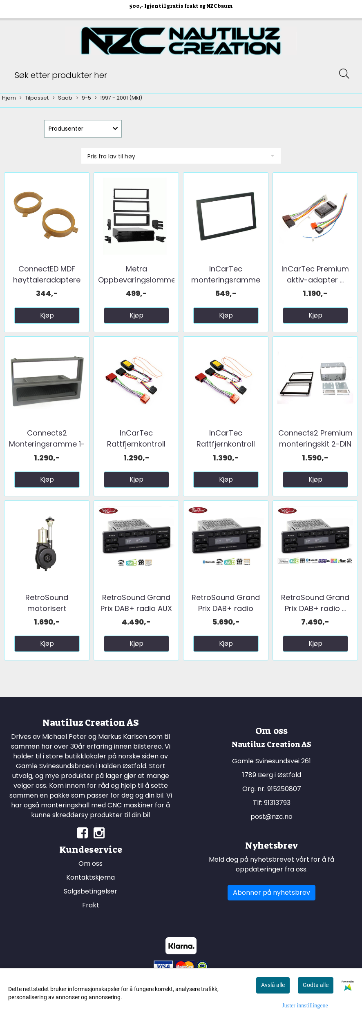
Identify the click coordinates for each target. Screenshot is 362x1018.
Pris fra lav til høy (111, 156)
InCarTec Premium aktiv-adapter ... (315, 274)
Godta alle (315, 985)
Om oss (90, 863)
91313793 (277, 802)
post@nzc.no (271, 816)
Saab (62, 98)
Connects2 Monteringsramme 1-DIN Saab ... (47, 444)
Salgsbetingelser (90, 891)
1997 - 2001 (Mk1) (118, 98)
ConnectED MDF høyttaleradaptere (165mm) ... (46, 280)
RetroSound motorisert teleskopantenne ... (46, 608)
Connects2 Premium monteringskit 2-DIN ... (315, 444)
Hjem (9, 97)
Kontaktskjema (90, 877)
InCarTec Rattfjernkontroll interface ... (136, 444)
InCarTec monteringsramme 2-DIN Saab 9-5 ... (225, 280)
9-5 (83, 98)
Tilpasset (34, 98)
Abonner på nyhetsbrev (271, 892)
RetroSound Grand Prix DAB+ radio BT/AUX (226, 608)
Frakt (90, 905)
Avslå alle (273, 985)
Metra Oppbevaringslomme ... (137, 280)
